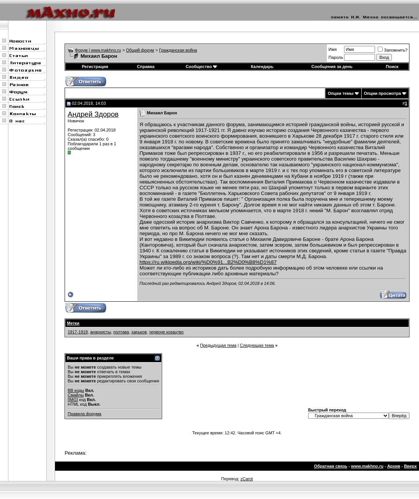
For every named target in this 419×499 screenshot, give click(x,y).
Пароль (335, 57)
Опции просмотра (382, 93)
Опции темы (340, 93)
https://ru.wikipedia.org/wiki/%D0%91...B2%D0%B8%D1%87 (208, 262)
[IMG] (73, 399)
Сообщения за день (332, 66)
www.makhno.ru (367, 466)
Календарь (262, 66)
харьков (139, 332)
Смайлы (76, 395)
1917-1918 (78, 332)
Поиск (392, 66)
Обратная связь (330, 466)
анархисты (100, 332)
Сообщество (201, 66)
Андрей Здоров (93, 114)
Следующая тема (257, 345)
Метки (73, 323)
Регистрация (95, 66)
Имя (332, 49)
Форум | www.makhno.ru (98, 50)
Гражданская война (178, 50)
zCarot (246, 478)
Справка (145, 66)
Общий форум (140, 50)
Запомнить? (393, 50)
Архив (393, 466)
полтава (121, 332)
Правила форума (84, 413)
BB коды (76, 390)
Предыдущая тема (218, 345)
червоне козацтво (166, 332)
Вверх (410, 466)
